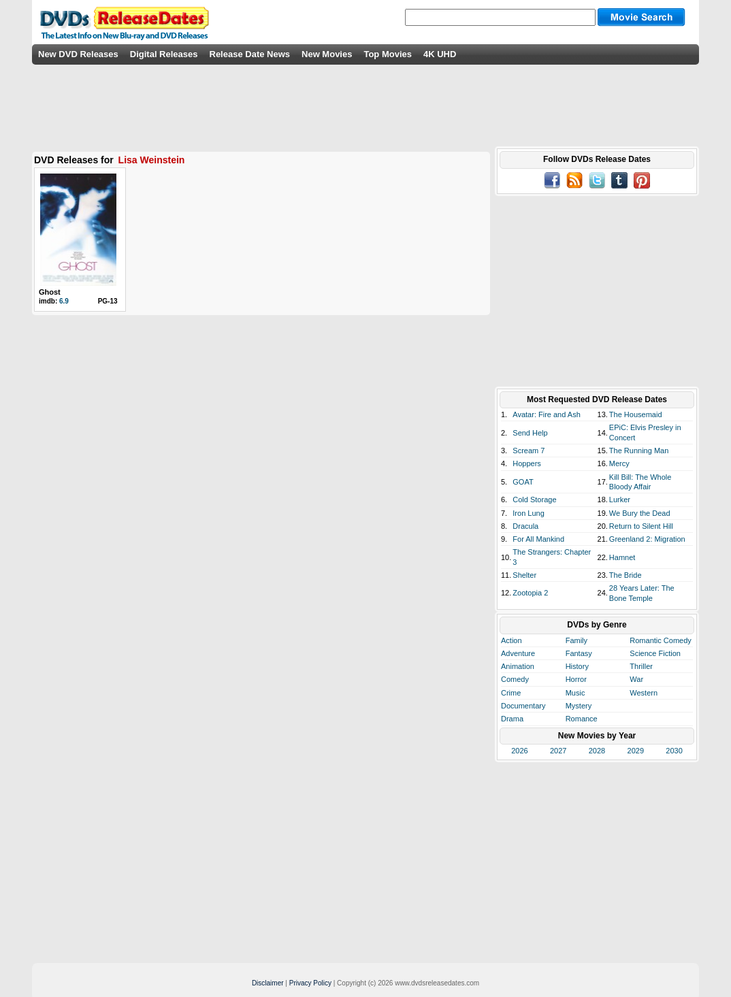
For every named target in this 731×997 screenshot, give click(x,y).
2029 (636, 751)
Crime (511, 693)
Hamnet (622, 557)
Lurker (619, 499)
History (577, 666)
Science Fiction (655, 653)
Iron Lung (528, 513)
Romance (582, 719)
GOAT (523, 482)
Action (511, 640)
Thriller (641, 666)
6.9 (64, 301)
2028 (597, 751)
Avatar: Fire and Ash (546, 414)
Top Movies (387, 54)
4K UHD (439, 54)
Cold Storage (534, 499)
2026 (519, 751)
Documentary (523, 706)
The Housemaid (635, 414)
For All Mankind (538, 539)
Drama (512, 719)
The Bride (625, 575)
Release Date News (250, 54)
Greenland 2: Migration (647, 539)
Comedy (515, 679)
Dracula (525, 526)
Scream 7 (529, 450)
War (636, 679)
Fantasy (579, 653)
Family (576, 640)
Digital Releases (164, 54)
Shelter (524, 575)
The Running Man (638, 450)
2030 (674, 751)
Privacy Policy (310, 983)
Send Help (530, 433)
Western (643, 693)
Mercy (619, 463)
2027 (558, 751)
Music (575, 693)
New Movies (327, 54)
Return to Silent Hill (641, 526)
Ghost (50, 292)
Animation (517, 666)
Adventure (518, 653)
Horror (576, 679)
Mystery (579, 706)
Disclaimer (268, 983)
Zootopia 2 (530, 593)
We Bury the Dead (639, 513)
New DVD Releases (78, 54)
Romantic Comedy (660, 640)
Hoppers (527, 463)
